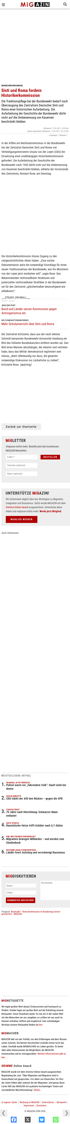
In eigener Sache (9, 1102)
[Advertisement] (35, 45)
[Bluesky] (50, 1120)
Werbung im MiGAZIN (29, 1102)
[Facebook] (22, 1120)
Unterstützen (48, 1102)
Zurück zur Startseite (21, 426)
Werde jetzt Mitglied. (51, 511)
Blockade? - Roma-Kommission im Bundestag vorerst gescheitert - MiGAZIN (30, 912)
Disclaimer (41, 1105)
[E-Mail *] (21, 457)
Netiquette (62, 1102)
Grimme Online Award (17, 507)
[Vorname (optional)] (21, 465)
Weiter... (38, 1089)
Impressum (29, 1105)
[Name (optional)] (21, 473)
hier (40, 1024)
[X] (36, 1120)
